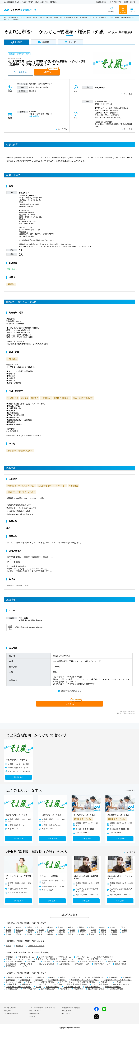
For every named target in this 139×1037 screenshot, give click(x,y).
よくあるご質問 (66, 1010)
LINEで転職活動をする (11, 1013)
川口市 (73, 17)
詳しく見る (128, 94)
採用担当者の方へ (101, 2)
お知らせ (32, 1016)
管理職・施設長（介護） (56, 17)
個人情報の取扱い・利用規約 (71, 1008)
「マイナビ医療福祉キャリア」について (42, 1008)
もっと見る (130, 790)
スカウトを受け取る (10, 1008)
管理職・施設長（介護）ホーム (37, 17)
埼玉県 (68, 17)
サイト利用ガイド (115, 2)
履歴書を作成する (129, 2)
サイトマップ (66, 1013)
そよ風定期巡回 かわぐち (85, 17)
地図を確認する (35, 116)
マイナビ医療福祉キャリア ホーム (14, 17)
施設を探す (7, 1010)
